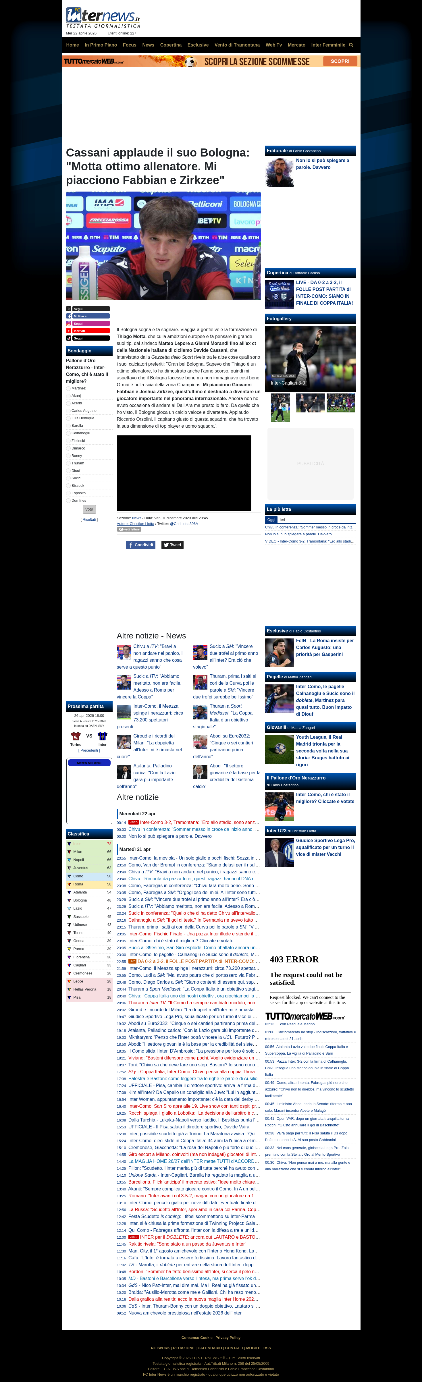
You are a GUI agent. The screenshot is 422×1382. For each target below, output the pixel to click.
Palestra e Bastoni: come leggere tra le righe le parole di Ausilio (192, 1078)
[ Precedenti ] (89, 750)
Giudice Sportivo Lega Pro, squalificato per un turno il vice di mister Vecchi (204, 1016)
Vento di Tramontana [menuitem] (237, 45)
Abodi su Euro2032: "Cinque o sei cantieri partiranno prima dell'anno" (198, 1023)
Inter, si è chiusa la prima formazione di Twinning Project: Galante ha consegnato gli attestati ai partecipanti (237, 1223)
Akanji (77, 395)
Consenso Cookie (197, 1337)
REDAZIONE (183, 1348)
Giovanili (276, 727)
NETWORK (160, 1348)
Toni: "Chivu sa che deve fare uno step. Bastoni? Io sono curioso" (194, 1064)
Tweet (172, 545)
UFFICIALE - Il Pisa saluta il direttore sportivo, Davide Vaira (188, 1126)
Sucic (76, 478)
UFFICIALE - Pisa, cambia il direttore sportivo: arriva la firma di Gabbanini (203, 1085)
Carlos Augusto (84, 410)
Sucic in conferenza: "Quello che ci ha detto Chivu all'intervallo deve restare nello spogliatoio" (223, 913)
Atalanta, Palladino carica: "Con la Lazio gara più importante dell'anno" (200, 1030)
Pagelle (275, 676)
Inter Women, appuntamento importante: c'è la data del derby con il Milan (203, 1099)
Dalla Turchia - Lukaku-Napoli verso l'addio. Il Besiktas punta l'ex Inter (199, 1119)
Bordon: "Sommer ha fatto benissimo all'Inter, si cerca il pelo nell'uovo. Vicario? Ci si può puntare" (227, 1271)
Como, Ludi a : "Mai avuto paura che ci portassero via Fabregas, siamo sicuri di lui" (216, 975)
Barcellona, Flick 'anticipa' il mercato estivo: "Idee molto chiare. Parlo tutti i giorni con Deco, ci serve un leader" (240, 1182)
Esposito (79, 493)
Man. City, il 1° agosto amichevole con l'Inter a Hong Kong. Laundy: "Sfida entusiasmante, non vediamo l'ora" (239, 1250)
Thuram (78, 463)
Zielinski (78, 441)
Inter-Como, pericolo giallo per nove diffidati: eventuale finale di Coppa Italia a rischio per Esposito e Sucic (236, 1202)
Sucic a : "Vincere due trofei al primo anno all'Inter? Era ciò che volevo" (204, 899)
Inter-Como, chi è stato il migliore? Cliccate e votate (180, 940)
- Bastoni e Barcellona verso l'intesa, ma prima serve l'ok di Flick (198, 1278)
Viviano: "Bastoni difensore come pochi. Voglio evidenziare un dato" (197, 1057)
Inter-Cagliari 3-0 (288, 383)
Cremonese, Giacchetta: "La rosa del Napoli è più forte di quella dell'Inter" (203, 1147)
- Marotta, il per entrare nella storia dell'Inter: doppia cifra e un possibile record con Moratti (231, 1264)
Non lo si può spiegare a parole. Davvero (170, 836)
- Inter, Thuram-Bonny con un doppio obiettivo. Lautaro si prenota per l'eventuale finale (221, 1306)
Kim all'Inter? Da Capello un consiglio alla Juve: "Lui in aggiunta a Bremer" (204, 1092)
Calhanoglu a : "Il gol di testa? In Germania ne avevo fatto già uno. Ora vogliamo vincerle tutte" (228, 920)
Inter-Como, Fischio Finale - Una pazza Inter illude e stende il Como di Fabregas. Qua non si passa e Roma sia (241, 933)
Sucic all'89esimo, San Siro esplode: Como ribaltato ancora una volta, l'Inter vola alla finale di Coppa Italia (236, 947)
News (136, 518)
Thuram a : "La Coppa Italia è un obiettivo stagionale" (198, 989)
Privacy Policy (227, 1337)
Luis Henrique (83, 418)
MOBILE (253, 1348)
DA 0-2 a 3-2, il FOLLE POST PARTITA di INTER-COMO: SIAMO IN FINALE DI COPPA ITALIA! (230, 961)
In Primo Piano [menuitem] (101, 45)
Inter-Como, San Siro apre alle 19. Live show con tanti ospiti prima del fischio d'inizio (214, 1106)
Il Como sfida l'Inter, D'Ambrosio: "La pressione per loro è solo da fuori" (200, 1051)
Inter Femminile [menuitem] (328, 45)
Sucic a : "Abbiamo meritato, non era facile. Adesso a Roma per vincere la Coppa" (215, 906)
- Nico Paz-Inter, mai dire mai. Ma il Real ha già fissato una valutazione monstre (214, 1285)
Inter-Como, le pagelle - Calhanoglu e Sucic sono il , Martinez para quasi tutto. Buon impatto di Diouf (238, 954)
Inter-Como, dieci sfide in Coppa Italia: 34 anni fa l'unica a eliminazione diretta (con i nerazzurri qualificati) (235, 1140)
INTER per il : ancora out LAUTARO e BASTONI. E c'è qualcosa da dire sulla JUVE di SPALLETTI (244, 1237)
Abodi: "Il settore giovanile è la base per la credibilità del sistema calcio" (201, 1044)
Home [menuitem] (72, 45)
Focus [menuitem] (129, 45)
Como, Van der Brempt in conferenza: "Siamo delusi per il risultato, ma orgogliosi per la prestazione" (230, 864)
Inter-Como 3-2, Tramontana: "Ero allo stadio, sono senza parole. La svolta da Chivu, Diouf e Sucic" (235, 822)
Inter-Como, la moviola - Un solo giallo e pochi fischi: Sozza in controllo (200, 858)
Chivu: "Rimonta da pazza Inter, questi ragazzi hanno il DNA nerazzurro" (201, 878)
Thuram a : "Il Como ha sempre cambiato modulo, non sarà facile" (203, 1002)
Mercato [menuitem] (296, 45)
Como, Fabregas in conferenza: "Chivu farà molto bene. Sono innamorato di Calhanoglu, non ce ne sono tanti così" (245, 885)
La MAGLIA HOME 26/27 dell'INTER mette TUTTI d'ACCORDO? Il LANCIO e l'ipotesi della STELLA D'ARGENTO (244, 1161)
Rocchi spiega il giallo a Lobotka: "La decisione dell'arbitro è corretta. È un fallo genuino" (218, 1113)
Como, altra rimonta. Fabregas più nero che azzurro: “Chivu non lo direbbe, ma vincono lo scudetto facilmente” (309, 1089)
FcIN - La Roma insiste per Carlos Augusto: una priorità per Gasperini (325, 647)
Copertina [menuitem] (171, 45)
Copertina (277, 272)
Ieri (282, 520)
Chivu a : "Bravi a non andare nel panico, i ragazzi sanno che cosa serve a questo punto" (222, 871)
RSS (267, 1348)
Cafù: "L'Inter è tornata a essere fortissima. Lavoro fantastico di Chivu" (199, 1257)
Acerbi (77, 403)
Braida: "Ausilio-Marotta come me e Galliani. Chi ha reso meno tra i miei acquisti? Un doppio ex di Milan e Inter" (241, 1292)
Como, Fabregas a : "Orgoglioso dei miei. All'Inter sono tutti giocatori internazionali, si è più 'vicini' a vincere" (241, 892)
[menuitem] (351, 45)
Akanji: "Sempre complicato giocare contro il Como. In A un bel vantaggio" (203, 1188)
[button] (89, 509)
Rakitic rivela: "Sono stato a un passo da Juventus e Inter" (187, 1244)
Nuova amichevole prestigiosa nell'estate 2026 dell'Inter (185, 1312)
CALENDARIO (210, 1348)
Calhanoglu (81, 433)
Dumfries (79, 500)
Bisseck (78, 485)
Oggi (271, 520)
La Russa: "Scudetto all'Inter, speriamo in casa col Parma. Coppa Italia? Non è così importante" (225, 1209)
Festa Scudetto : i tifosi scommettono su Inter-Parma (191, 1216)
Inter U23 (276, 830)
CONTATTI (234, 1348)
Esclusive (277, 630)
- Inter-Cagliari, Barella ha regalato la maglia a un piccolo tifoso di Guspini (217, 1175)
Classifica (78, 833)
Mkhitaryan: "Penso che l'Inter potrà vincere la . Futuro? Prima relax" (202, 1037)
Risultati (89, 519)
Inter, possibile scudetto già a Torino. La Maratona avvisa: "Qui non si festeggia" (209, 1133)
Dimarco (78, 448)
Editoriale (277, 150)
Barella (77, 425)
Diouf (76, 470)
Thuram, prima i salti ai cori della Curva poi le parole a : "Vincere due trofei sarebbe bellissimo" (227, 926)
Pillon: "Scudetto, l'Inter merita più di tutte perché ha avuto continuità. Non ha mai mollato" (219, 1168)
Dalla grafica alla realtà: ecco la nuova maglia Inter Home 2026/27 (195, 1299)
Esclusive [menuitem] (198, 45)
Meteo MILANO (89, 763)
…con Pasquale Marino (295, 1024)
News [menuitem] (148, 45)
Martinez (79, 388)
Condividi (140, 545)
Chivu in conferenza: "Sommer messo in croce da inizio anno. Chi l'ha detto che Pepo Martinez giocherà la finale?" (244, 829)
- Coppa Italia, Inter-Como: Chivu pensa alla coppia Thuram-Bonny (200, 1071)
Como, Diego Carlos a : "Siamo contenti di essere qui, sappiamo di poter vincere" (214, 982)
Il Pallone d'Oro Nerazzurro (296, 777)
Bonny (77, 455)
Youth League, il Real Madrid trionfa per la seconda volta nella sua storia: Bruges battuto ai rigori (322, 751)
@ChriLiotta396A (184, 524)
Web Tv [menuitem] (274, 45)
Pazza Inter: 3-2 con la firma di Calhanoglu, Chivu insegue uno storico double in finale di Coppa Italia (307, 1068)
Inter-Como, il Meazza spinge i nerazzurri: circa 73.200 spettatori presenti (203, 968)
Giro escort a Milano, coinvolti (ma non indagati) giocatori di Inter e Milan (202, 1154)
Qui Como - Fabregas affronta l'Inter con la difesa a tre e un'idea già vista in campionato (217, 1230)
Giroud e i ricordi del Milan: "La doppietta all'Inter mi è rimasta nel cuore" (201, 1009)
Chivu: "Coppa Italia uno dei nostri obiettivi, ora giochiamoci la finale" (198, 995)
